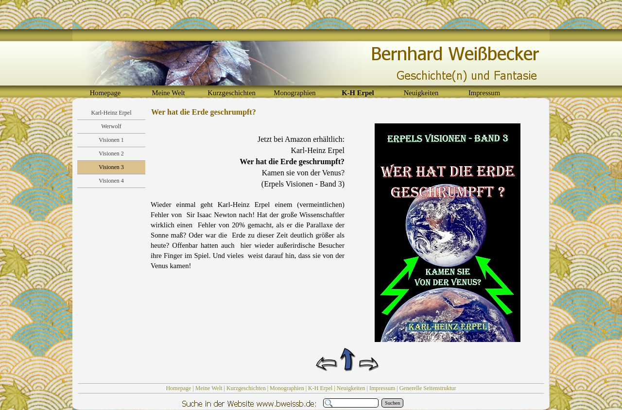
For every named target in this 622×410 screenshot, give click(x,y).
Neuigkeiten (351, 388)
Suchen (392, 403)
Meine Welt (209, 388)
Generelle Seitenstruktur (427, 388)
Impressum (382, 388)
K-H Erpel (320, 388)
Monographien (287, 388)
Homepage (178, 388)
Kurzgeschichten (246, 388)
